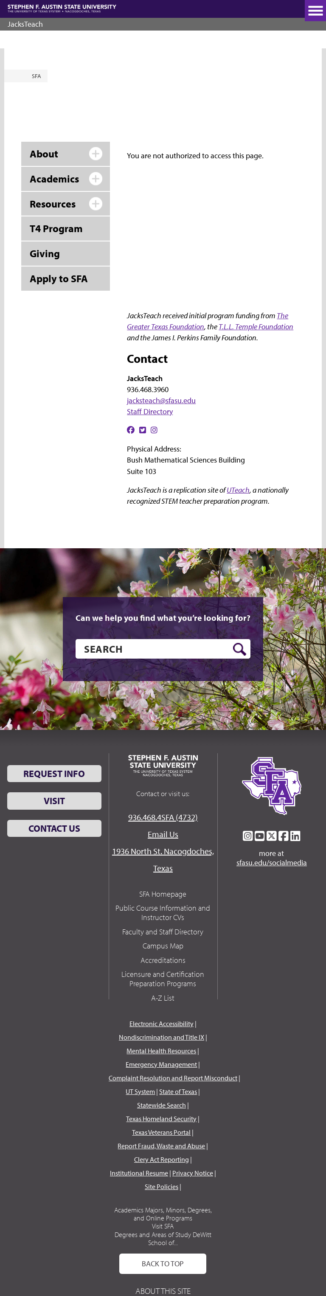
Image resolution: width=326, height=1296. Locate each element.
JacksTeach (25, 24)
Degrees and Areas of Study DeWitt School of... (163, 1238)
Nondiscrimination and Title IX (161, 1037)
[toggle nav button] (315, 10)
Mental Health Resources (161, 1050)
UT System (140, 1091)
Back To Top (163, 1263)
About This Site (163, 1290)
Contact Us (54, 828)
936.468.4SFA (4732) (163, 817)
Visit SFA (163, 1226)
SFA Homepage (162, 894)
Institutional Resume (139, 1173)
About (44, 153)
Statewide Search (161, 1105)
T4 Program (56, 228)
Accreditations (163, 960)
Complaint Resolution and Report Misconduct (173, 1078)
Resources (53, 203)
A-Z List (162, 998)
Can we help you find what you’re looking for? (163, 618)
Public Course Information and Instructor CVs (162, 912)
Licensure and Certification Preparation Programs (162, 978)
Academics (54, 178)
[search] (163, 649)
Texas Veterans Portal (161, 1132)
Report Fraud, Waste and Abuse (161, 1146)
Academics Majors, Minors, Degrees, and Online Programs (163, 1214)
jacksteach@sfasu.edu (161, 400)
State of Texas (178, 1091)
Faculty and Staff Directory (162, 932)
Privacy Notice (192, 1173)
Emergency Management (161, 1064)
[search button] (239, 649)
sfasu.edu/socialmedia (271, 862)
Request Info (54, 774)
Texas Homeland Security (161, 1118)
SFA (36, 76)
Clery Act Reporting (161, 1159)
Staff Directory (150, 411)
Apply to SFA (59, 278)
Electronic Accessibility (161, 1023)
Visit (54, 801)
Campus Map (163, 946)
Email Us (163, 834)
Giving (45, 253)
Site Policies (161, 1186)
